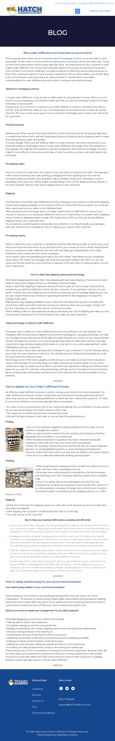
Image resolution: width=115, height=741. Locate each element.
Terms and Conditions (43, 713)
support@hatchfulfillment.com (98, 3)
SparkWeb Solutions (67, 735)
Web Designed (45, 735)
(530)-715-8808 (66, 699)
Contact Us (38, 701)
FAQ (34, 707)
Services (36, 695)
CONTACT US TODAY (100, 11)
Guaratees (37, 689)
